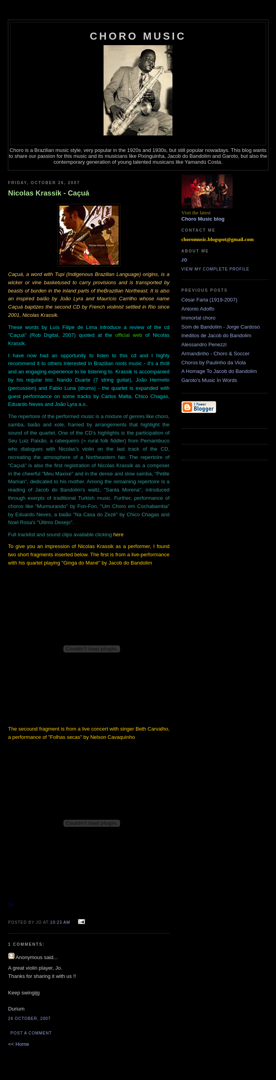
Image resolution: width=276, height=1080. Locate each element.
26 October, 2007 (29, 1018)
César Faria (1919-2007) (209, 300)
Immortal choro (199, 318)
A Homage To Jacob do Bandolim (219, 371)
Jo (185, 260)
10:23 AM (60, 922)
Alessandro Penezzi (204, 344)
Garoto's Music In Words (209, 380)
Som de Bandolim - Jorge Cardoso (221, 327)
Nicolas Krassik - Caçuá (48, 193)
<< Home (18, 1044)
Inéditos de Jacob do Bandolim (217, 335)
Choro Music (138, 36)
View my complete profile (216, 269)
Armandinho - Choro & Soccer (216, 353)
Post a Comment (31, 1033)
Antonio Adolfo (198, 309)
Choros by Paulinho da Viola (214, 362)
